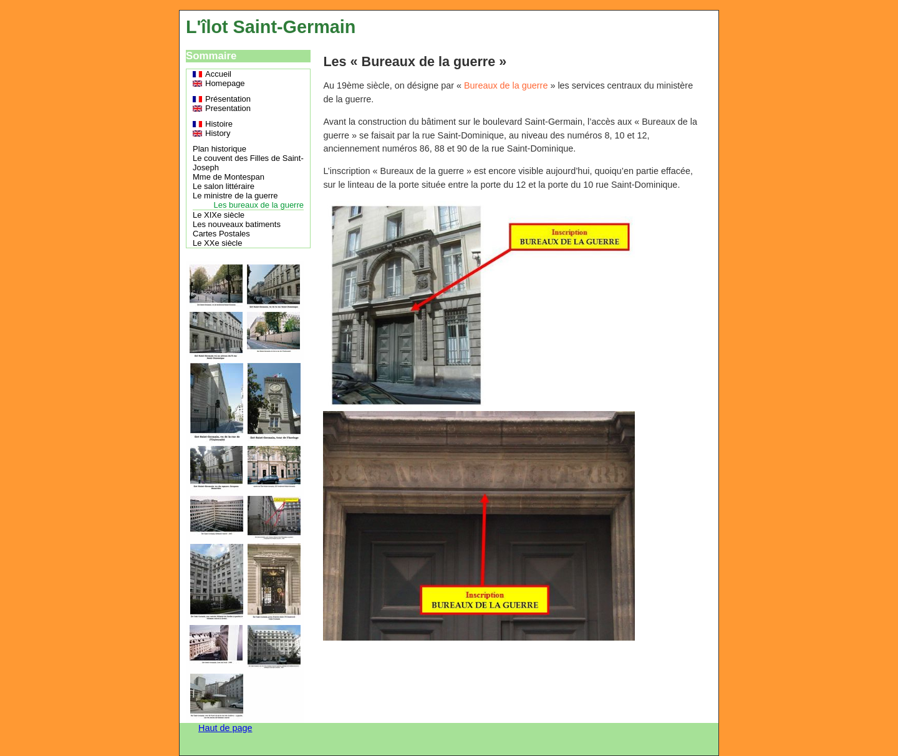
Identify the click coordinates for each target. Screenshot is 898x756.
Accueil (218, 74)
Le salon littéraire (223, 186)
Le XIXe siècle (218, 215)
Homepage (225, 83)
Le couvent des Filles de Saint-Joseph (248, 162)
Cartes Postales (221, 233)
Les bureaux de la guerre (258, 205)
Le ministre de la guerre (235, 195)
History (217, 133)
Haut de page (225, 728)
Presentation (228, 108)
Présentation (228, 99)
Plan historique (219, 148)
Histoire (219, 123)
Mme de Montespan (228, 177)
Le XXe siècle (218, 243)
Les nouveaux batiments (237, 224)
